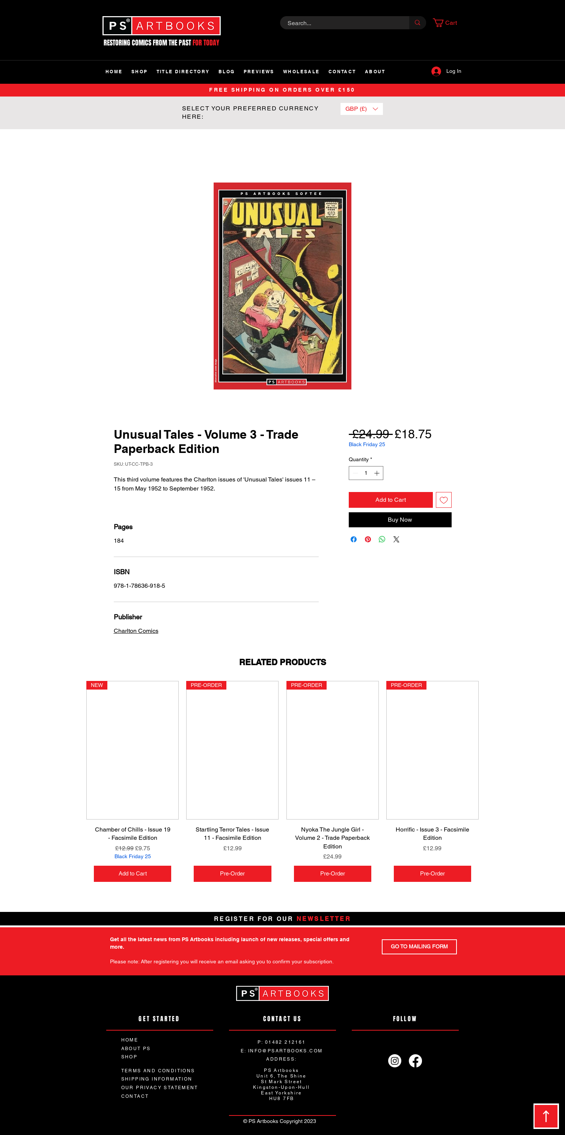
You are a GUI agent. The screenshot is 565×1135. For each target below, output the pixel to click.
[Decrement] (354, 473)
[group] (282, 785)
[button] (449, 22)
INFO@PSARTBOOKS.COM (285, 1050)
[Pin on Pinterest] (367, 539)
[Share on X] (396, 539)
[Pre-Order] (232, 874)
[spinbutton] (366, 473)
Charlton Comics (136, 630)
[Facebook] (415, 1060)
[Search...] (341, 23)
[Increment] (377, 473)
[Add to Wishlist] (444, 500)
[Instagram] (394, 1060)
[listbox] (362, 109)
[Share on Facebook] (353, 539)
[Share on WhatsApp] (382, 539)
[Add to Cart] (132, 874)
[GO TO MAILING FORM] (419, 946)
